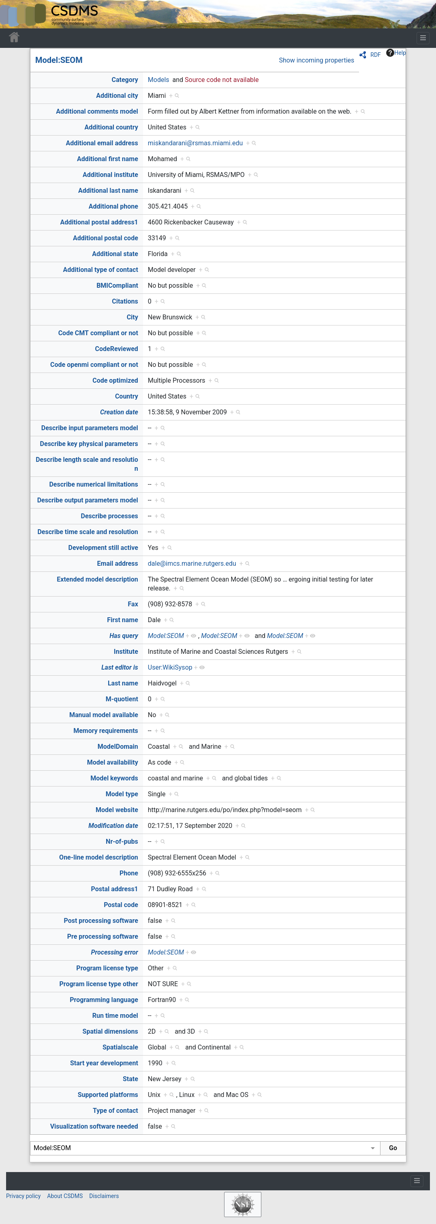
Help (396, 53)
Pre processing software (102, 936)
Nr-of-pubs (122, 841)
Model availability (112, 762)
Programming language (104, 1000)
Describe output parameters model (87, 500)
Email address (117, 563)
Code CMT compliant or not (98, 333)
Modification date (113, 826)
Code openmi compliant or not (94, 364)
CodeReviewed (116, 349)
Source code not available (222, 80)
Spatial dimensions (110, 1031)
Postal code (121, 905)
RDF (375, 55)
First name (122, 620)
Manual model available (103, 715)
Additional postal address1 (99, 222)
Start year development (104, 1063)
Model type (122, 794)
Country (126, 396)
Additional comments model (97, 111)
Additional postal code (105, 238)
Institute (126, 651)
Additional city (117, 95)
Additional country (111, 127)
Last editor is (119, 667)
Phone (129, 873)
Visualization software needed (94, 1126)
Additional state (115, 254)
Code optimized (115, 380)
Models (158, 80)
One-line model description (98, 857)
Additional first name (107, 159)
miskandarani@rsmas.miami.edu (195, 143)
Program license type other (98, 984)
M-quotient (122, 699)
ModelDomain (118, 746)
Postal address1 (114, 889)
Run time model (115, 1015)
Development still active (103, 548)
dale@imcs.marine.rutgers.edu (192, 563)
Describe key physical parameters (89, 444)
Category (124, 80)
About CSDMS (65, 1196)
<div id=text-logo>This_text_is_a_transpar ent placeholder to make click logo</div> (12, 14)
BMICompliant (117, 285)
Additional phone (113, 206)
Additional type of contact (100, 270)
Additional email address (102, 143)
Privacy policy (23, 1196)
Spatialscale (120, 1047)
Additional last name (108, 190)
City (132, 317)
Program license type (107, 968)
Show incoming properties (316, 60)
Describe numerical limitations (93, 484)
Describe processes (109, 516)
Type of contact (115, 1110)
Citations (125, 301)
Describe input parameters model (89, 428)
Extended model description (97, 579)
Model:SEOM (59, 60)
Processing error (114, 952)
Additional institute (110, 175)
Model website (117, 810)
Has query (123, 636)
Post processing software (101, 920)
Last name (123, 683)
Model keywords (114, 778)
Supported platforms (108, 1095)
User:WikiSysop (170, 667)
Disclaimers (104, 1196)
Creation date (119, 412)
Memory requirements (105, 731)
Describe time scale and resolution (87, 532)
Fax (133, 604)
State (130, 1079)
